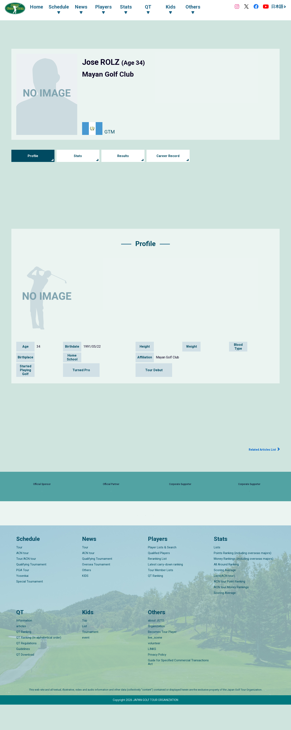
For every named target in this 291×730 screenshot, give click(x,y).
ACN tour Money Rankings (231, 612)
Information (24, 646)
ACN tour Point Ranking (229, 607)
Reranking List (157, 584)
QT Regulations (26, 668)
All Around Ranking (226, 590)
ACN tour (22, 578)
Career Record (168, 156)
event (85, 663)
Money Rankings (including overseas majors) (243, 584)
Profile (32, 156)
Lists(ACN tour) (224, 601)
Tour (19, 573)
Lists (217, 573)
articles (21, 651)
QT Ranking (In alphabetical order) (38, 663)
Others (86, 595)
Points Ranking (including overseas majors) (242, 578)
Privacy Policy (157, 680)
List (84, 651)
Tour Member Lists (160, 595)
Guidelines (23, 674)
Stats (78, 156)
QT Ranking (155, 601)
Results (123, 156)
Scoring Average (225, 595)
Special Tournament (29, 607)
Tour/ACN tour (26, 584)
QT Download (25, 680)
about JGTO (156, 646)
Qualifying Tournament (31, 590)
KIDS (85, 601)
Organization (156, 651)
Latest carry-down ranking (165, 590)
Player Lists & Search (162, 573)
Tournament (90, 657)
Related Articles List (259, 449)
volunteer (154, 668)
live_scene (155, 663)
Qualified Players (159, 578)
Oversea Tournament (96, 590)
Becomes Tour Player (162, 657)
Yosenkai (22, 601)
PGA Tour (22, 595)
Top (84, 646)
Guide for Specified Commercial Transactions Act (178, 687)
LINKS (152, 674)
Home (40, 8)
